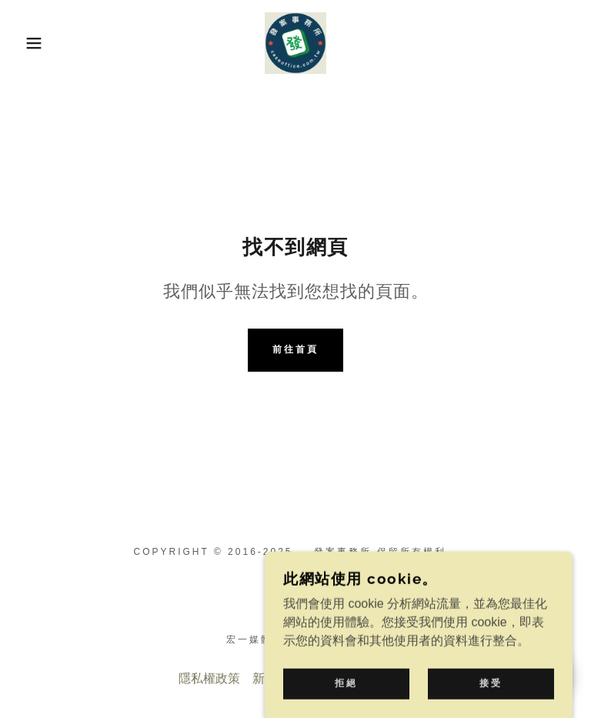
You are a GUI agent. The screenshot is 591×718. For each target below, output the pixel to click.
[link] (295, 43)
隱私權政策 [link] (209, 678)
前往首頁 (295, 349)
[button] (29, 43)
